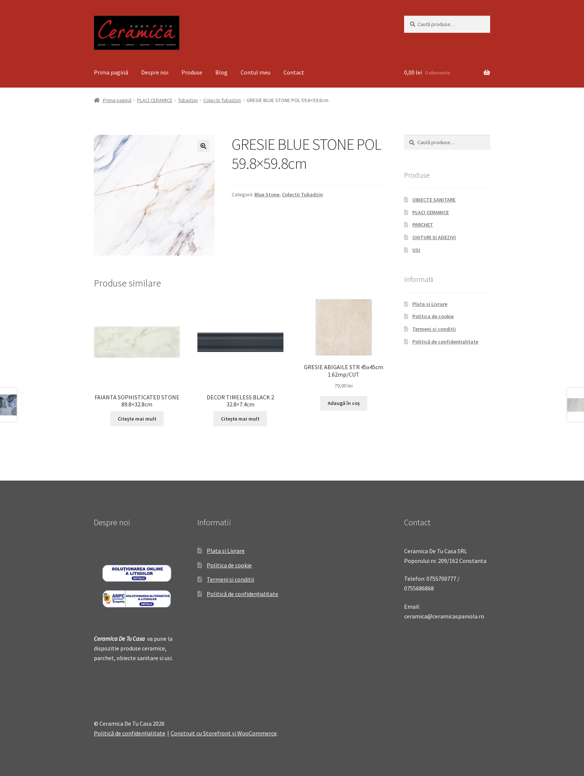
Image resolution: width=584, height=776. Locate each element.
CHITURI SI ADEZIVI (434, 237)
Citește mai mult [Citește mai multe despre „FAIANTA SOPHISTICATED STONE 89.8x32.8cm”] (137, 418)
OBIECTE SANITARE (434, 199)
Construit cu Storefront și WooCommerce (224, 733)
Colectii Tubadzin (222, 100)
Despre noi (154, 72)
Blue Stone (266, 194)
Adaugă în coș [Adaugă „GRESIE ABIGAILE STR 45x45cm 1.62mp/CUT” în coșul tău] (344, 403)
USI (416, 250)
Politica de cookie (433, 316)
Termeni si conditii (434, 329)
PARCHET (422, 224)
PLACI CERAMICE (154, 100)
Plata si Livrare (429, 304)
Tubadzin (188, 100)
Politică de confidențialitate (445, 341)
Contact (293, 72)
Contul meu (255, 72)
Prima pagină (111, 72)
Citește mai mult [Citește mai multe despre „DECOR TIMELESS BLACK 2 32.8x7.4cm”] (240, 418)
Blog (221, 72)
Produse (191, 72)
